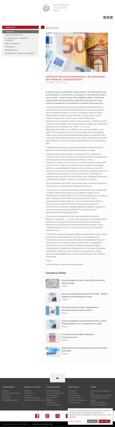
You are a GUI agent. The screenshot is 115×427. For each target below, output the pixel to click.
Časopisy (28, 396)
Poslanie (5, 391)
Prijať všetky (104, 421)
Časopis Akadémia (98, 403)
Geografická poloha (10, 400)
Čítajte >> (65, 286)
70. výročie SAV (75, 398)
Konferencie (29, 393)
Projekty (27, 391)
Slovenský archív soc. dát (101, 396)
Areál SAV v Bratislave (77, 400)
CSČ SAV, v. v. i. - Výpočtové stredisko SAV (36, 424)
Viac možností (75, 421)
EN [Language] (111, 17)
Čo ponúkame (74, 403)
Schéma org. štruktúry (11, 393)
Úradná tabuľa (74, 396)
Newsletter (10, 47)
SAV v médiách (11, 43)
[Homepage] (46, 7)
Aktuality (11, 32)
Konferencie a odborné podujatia (20, 53)
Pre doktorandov (53, 391)
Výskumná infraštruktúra (34, 400)
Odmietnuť (92, 421)
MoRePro (50, 400)
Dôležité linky (11, 50)
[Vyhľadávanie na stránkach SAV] (104, 17)
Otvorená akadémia (14, 35)
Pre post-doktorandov (55, 393)
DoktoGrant (51, 403)
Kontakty (6, 398)
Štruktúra (6, 396)
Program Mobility (53, 405)
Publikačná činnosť (32, 398)
